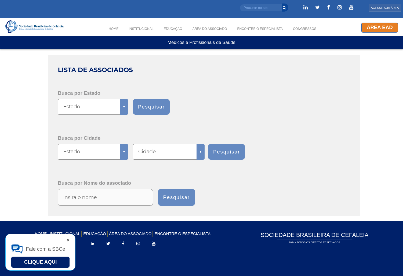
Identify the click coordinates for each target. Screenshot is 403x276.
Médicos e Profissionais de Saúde (201, 42)
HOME (113, 29)
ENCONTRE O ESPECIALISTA (183, 233)
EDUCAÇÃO (94, 233)
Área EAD (380, 27)
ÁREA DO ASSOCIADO (130, 233)
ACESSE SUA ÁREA (385, 7)
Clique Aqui (40, 262)
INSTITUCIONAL (141, 29)
